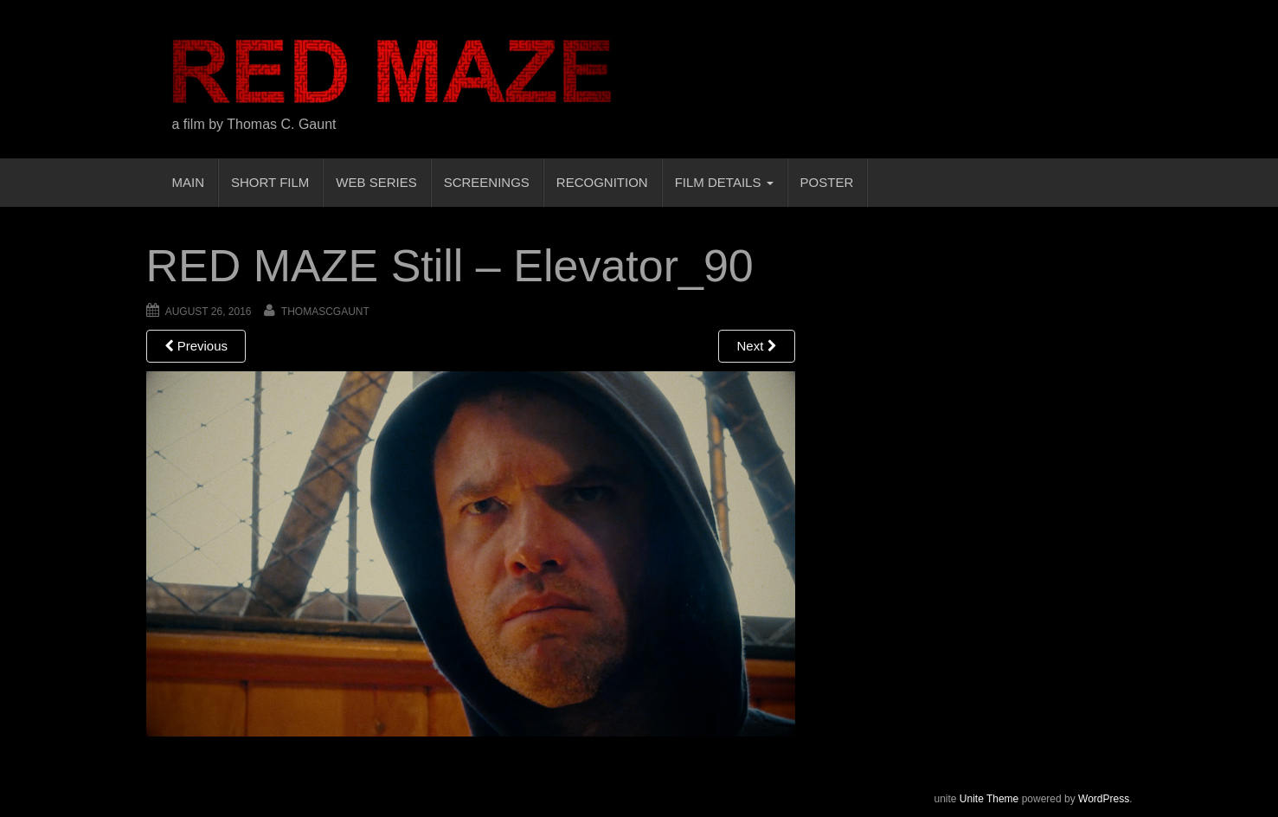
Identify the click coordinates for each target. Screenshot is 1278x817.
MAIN (188, 182)
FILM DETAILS (724, 182)
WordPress (1103, 799)
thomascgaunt (325, 312)
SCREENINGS (487, 182)
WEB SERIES (376, 182)
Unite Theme (989, 799)
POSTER (827, 182)
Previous (196, 345)
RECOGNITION (602, 182)
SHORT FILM (270, 182)
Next (756, 345)
